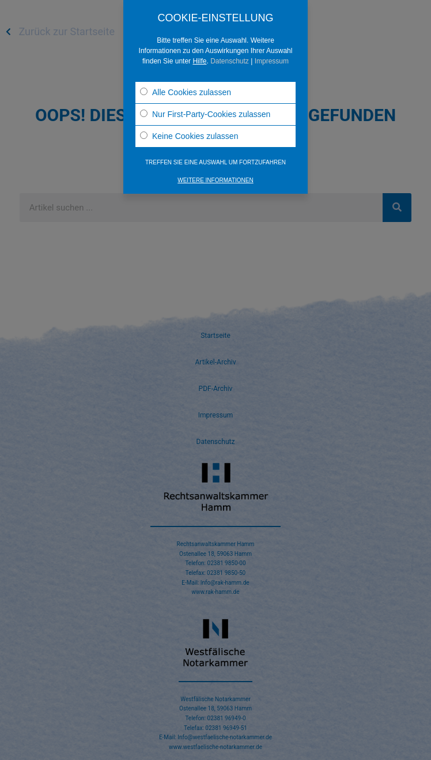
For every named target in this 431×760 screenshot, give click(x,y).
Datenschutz (229, 61)
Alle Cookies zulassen (185, 92)
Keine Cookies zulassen (189, 136)
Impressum (272, 61)
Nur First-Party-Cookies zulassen (205, 114)
